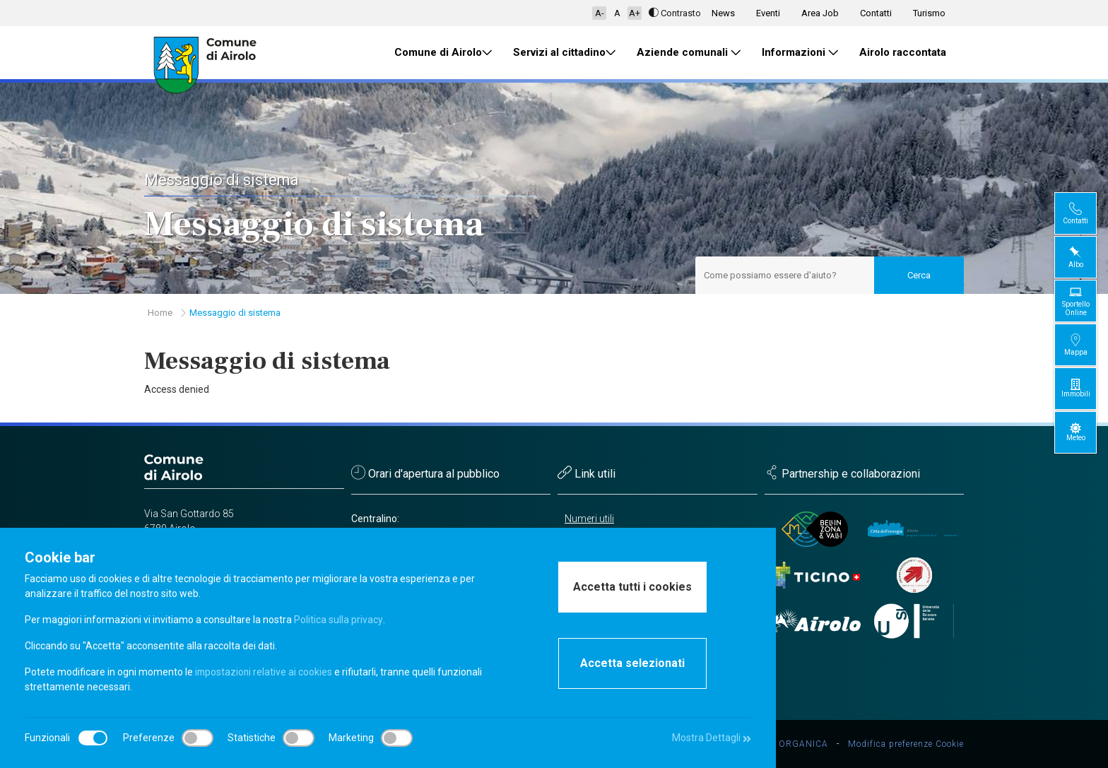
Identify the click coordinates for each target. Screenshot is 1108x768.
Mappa (1087, 344)
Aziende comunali (689, 52)
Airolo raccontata (902, 52)
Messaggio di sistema (235, 312)
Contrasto (675, 13)
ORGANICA (803, 744)
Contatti (876, 13)
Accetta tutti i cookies (632, 586)
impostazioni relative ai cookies (264, 672)
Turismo (929, 13)
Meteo (1087, 432)
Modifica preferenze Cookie (906, 744)
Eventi (768, 13)
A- (599, 13)
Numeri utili (589, 518)
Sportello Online (1087, 301)
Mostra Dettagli (710, 737)
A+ (634, 13)
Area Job (820, 13)
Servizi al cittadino (564, 52)
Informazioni (800, 52)
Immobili (1087, 388)
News (723, 13)
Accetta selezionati (632, 663)
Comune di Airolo (443, 52)
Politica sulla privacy (338, 619)
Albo (1087, 256)
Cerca (919, 275)
